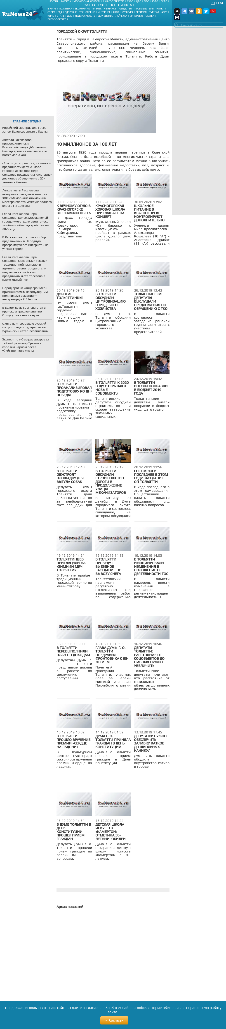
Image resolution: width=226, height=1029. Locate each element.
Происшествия (144, 8)
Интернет (104, 12)
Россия (54, 1)
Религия (141, 12)
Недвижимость (85, 15)
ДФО (102, 5)
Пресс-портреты (57, 19)
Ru (213, 3)
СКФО (164, 1)
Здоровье (71, 12)
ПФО (146, 1)
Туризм (154, 12)
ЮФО (155, 1)
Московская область (87, 1)
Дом (69, 15)
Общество (125, 8)
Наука (160, 8)
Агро (164, 12)
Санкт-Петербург (113, 1)
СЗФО (130, 1)
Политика (65, 8)
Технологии (87, 12)
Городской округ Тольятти (81, 31)
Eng (221, 3)
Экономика (82, 8)
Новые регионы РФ (120, 5)
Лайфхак (121, 15)
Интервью (136, 15)
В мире (51, 8)
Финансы (110, 8)
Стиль (60, 15)
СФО (94, 5)
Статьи (150, 15)
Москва (66, 1)
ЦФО (138, 1)
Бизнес (96, 8)
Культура (127, 12)
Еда (60, 12)
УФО (87, 5)
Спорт (51, 12)
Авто (116, 12)
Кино (50, 15)
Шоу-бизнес (105, 15)
